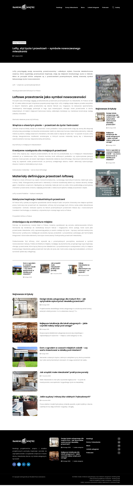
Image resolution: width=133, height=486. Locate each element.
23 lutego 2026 (44, 306)
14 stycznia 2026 (45, 403)
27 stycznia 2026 (56, 274)
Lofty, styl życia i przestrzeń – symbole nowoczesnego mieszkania (46, 48)
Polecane (105, 7)
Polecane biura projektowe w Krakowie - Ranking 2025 (105, 479)
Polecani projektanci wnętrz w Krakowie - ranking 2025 (105, 481)
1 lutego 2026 (27, 278)
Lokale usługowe (93, 7)
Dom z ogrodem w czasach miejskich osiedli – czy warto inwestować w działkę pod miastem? (29, 269)
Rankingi (59, 7)
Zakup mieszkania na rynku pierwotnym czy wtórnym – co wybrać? (85, 268)
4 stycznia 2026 (84, 276)
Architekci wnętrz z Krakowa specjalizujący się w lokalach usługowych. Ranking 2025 (97, 477)
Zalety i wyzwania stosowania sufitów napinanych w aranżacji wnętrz (101, 483)
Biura (83, 7)
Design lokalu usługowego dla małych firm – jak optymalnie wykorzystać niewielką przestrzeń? (65, 300)
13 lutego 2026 (44, 330)
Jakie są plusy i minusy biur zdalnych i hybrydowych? (60, 398)
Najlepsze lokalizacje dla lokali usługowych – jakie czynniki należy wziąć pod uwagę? (64, 325)
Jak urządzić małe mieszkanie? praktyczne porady (55, 267)
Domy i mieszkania (71, 7)
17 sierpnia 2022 (17, 56)
